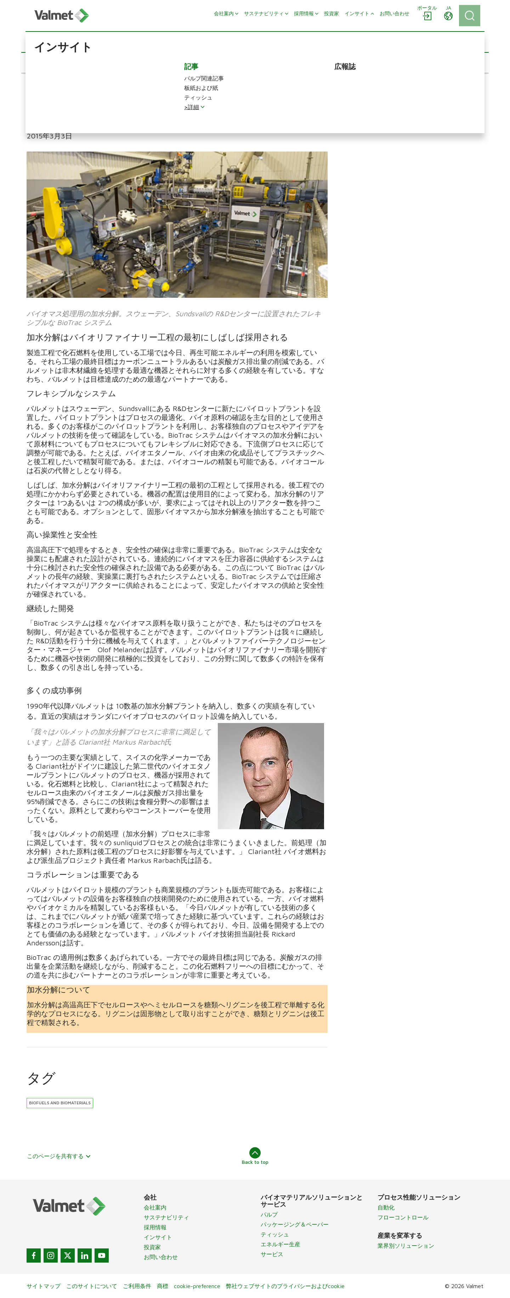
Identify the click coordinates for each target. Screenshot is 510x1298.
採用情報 (155, 1227)
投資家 (152, 1247)
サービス (272, 1254)
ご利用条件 (137, 1286)
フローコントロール (403, 1217)
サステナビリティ (166, 1217)
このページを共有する (59, 1156)
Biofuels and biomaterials (60, 1102)
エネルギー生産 (280, 1244)
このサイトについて (91, 1286)
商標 (162, 1286)
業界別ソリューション (406, 1245)
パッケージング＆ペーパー (295, 1224)
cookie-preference (197, 1286)
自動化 (386, 1207)
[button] (52, 62)
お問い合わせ (161, 1257)
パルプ (269, 1214)
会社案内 (155, 1207)
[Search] (469, 15)
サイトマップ (44, 1286)
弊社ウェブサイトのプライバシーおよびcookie (285, 1286)
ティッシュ (275, 1234)
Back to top (255, 1156)
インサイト (158, 1237)
